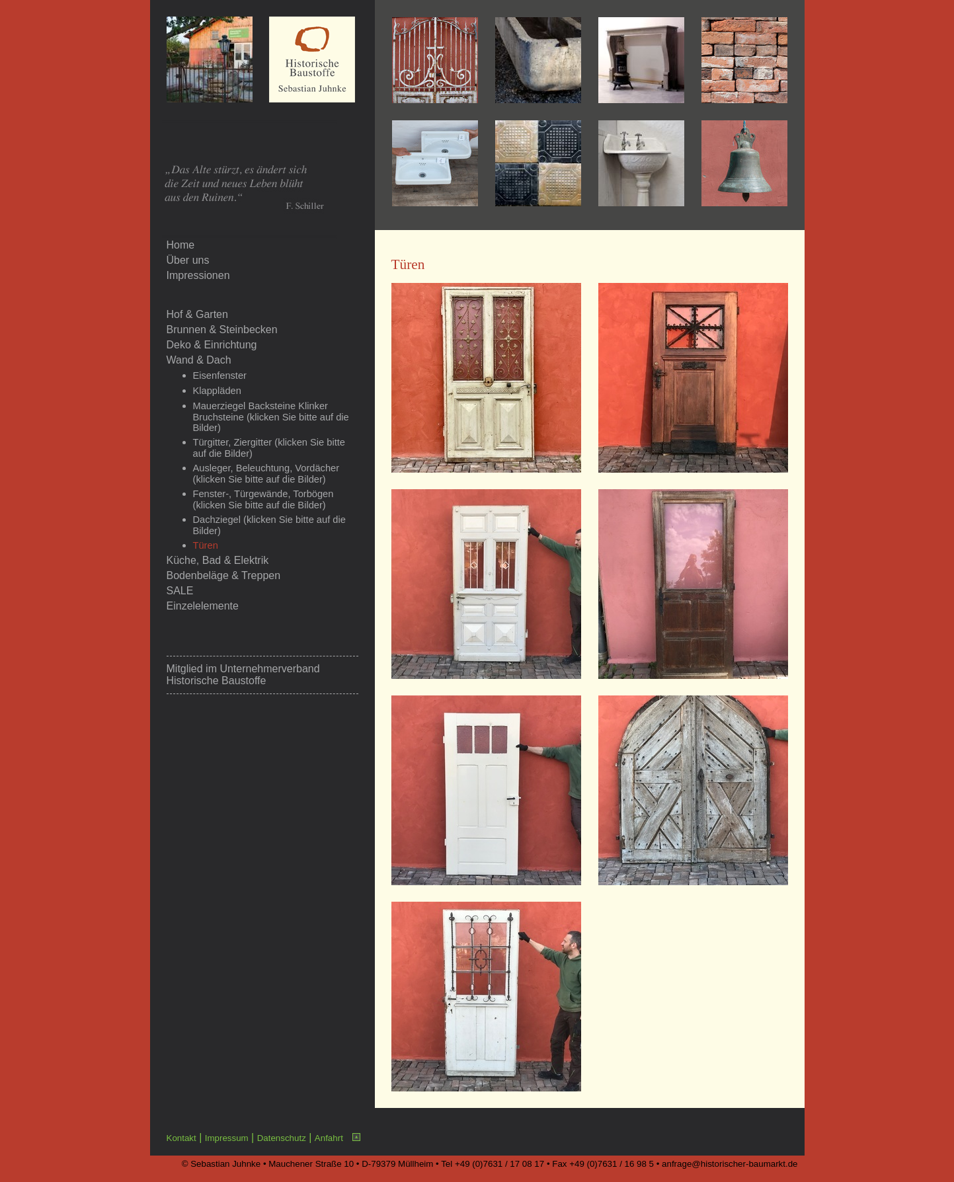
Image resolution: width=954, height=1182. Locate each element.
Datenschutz (281, 1138)
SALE (180, 590)
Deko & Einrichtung (212, 344)
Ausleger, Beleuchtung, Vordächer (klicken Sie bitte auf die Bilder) (266, 474)
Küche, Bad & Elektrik (218, 560)
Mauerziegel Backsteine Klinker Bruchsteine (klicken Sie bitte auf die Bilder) (271, 417)
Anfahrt (329, 1138)
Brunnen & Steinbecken (222, 329)
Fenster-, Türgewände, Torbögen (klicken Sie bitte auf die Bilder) (263, 499)
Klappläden (217, 390)
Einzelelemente (203, 605)
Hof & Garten (197, 314)
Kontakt (181, 1138)
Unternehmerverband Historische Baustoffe (243, 674)
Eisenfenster (220, 375)
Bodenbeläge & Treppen (224, 575)
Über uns (188, 260)
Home (181, 245)
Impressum (227, 1138)
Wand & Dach (199, 360)
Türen (205, 545)
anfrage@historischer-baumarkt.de (729, 1164)
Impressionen (198, 275)
